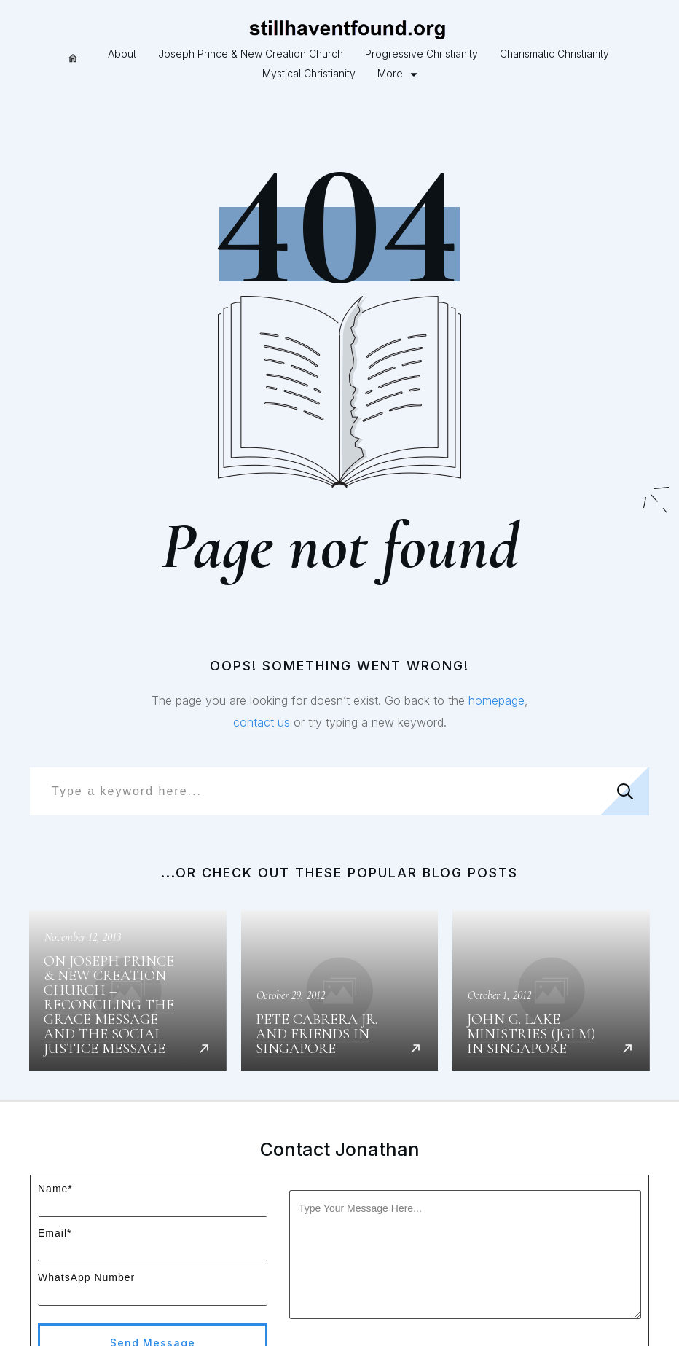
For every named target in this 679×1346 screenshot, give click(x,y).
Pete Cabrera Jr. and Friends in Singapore (340, 934)
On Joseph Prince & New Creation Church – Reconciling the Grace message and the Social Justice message (128, 934)
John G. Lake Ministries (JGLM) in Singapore (551, 934)
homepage (496, 644)
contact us (261, 667)
